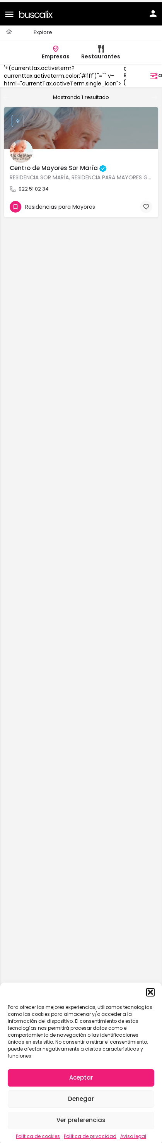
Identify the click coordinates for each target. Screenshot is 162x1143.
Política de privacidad (90, 1134)
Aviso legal (133, 1134)
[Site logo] (37, 11)
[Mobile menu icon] (9, 11)
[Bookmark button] (146, 204)
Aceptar (81, 1075)
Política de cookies (38, 1134)
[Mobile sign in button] (153, 11)
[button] (150, 990)
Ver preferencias (81, 1118)
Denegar (81, 1096)
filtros (144, 73)
